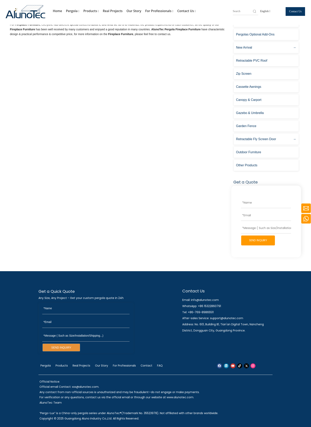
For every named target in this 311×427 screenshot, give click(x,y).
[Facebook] (219, 365)
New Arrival (244, 47)
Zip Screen (243, 73)
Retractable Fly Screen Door (256, 139)
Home (57, 11)
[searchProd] (242, 11)
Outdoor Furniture (248, 152)
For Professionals (159, 11)
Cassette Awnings (248, 86)
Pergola (73, 11)
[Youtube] (232, 365)
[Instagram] (253, 365)
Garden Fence (246, 126)
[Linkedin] (226, 365)
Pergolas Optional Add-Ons (255, 34)
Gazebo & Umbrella (250, 113)
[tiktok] (239, 365)
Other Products (246, 165)
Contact (146, 366)
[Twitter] (246, 365)
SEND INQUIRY (258, 240)
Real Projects (113, 11)
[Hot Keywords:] (255, 11)
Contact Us (186, 11)
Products (91, 11)
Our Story (134, 11)
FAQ (160, 366)
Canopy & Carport (248, 99)
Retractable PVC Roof (251, 60)
